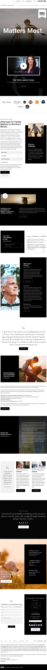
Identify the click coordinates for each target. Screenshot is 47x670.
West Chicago (29, 649)
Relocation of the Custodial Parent (6, 401)
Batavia (7, 646)
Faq (23, 1)
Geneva (41, 644)
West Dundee (24, 649)
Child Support (3, 395)
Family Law (31, 5)
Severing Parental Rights (5, 399)
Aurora (29, 646)
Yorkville (44, 650)
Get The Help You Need (23, 37)
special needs (14, 395)
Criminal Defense (37, 5)
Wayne (16, 646)
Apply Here (23, 216)
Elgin (35, 646)
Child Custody (3, 396)
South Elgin (38, 646)
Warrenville (37, 649)
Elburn (21, 646)
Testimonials (28, 1)
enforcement (19, 395)
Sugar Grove (38, 647)
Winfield (33, 649)
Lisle (45, 649)
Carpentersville (33, 647)
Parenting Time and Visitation (6, 398)
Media (42, 5)
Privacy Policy (8, 667)
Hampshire (4, 647)
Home (20, 5)
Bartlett (42, 646)
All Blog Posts (6, 581)
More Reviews (23, 526)
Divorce (27, 5)
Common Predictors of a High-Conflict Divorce (35, 562)
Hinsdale (3, 646)
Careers (18, 1)
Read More (19, 152)
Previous (25, 311)
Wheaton (35, 607)
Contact (44, 5)
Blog (35, 1)
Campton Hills (5, 649)
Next (28, 311)
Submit (11, 626)
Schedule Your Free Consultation (10, 245)
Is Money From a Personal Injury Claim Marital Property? (35, 552)
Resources (17, 667)
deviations (10, 395)
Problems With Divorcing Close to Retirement (34, 572)
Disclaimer (13, 667)
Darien (10, 646)
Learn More (23, 86)
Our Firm (23, 5)
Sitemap (21, 667)
